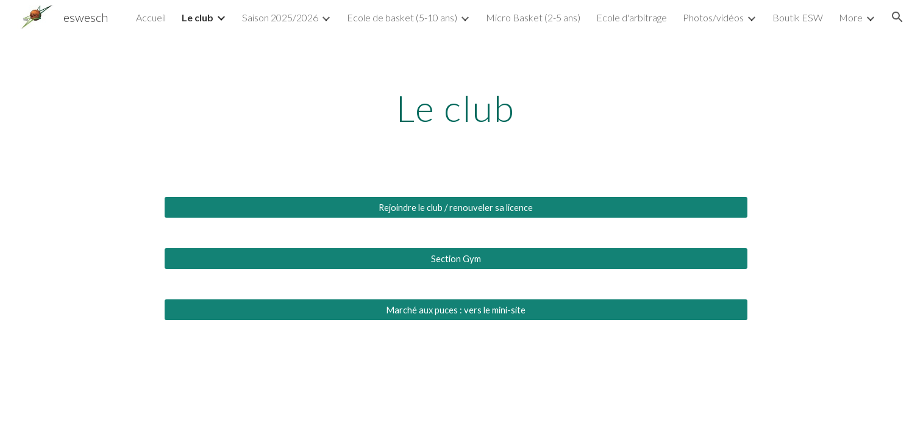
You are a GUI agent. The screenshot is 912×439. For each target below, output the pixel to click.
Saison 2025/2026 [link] (280, 17)
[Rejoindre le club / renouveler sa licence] (456, 207)
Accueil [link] (151, 17)
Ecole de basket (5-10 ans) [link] (402, 17)
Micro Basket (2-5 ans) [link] (533, 17)
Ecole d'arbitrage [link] (631, 17)
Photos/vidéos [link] (713, 17)
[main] (456, 108)
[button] (897, 17)
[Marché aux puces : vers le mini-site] (456, 310)
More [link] (851, 17)
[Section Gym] (456, 258)
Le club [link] (197, 17)
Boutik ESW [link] (797, 17)
